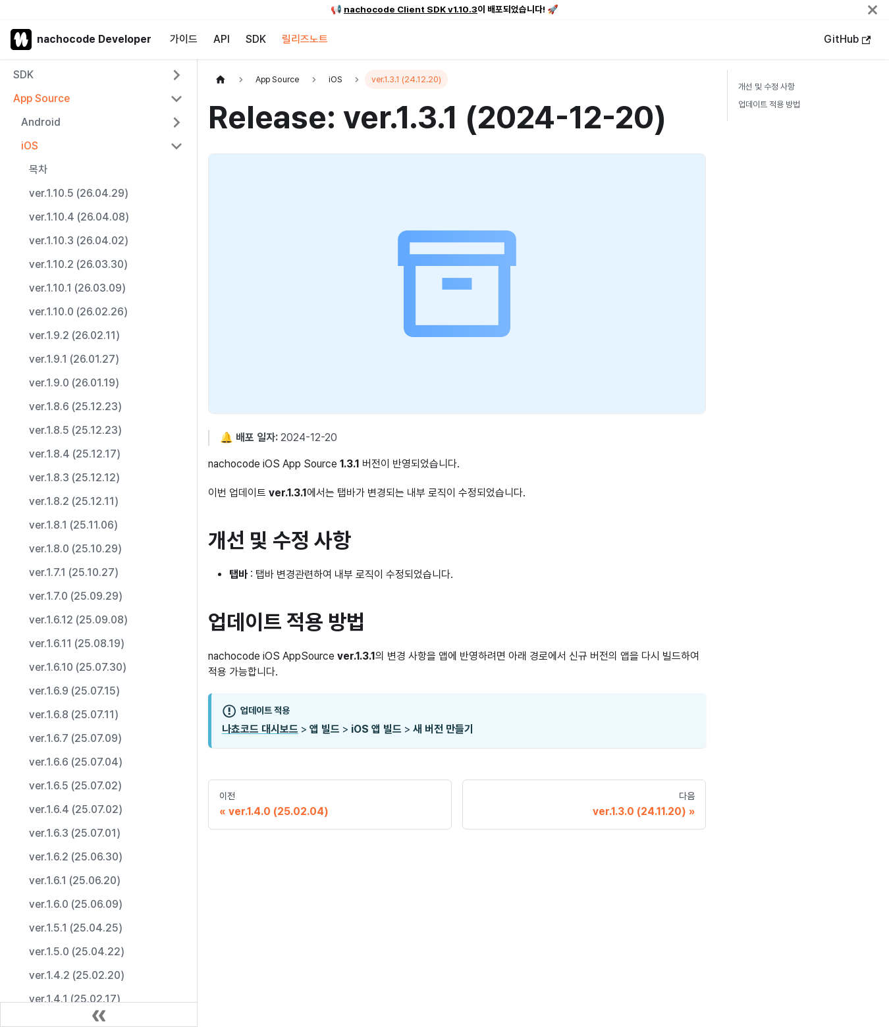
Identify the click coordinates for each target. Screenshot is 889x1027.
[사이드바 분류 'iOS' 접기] (176, 146)
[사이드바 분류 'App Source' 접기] (176, 98)
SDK (256, 39)
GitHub (847, 39)
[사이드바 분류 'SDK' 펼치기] (176, 75)
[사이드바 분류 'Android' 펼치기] (176, 122)
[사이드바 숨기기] (99, 1014)
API (221, 39)
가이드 (184, 39)
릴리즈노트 (305, 39)
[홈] (220, 79)
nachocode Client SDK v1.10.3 (410, 9)
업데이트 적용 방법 (769, 104)
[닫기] (872, 9)
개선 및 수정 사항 (766, 87)
